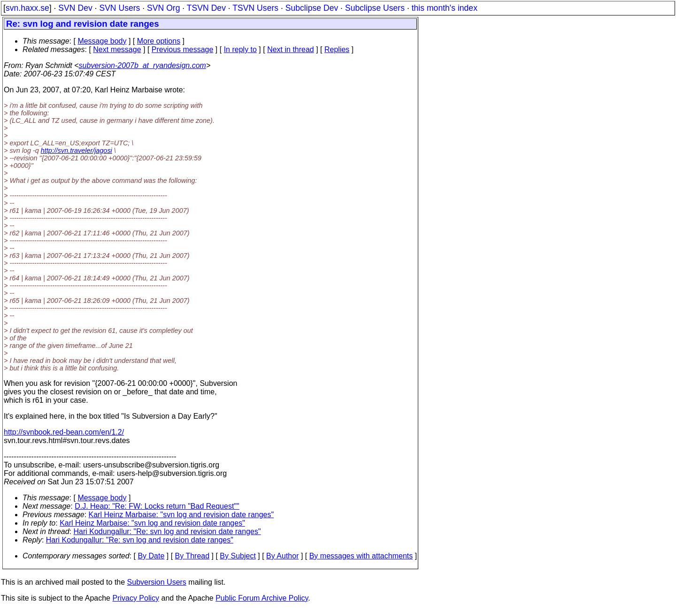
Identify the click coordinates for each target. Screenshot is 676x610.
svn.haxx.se (27, 8)
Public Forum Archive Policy (261, 598)
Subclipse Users (375, 8)
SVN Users (119, 8)
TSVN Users (255, 8)
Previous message (183, 49)
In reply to (240, 49)
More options (159, 41)
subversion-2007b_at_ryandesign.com (142, 65)
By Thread (192, 556)
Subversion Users (156, 582)
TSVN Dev (206, 8)
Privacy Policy (135, 598)
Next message (117, 49)
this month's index (444, 8)
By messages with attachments (361, 556)
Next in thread (290, 49)
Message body (101, 41)
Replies (336, 49)
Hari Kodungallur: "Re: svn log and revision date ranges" (167, 531)
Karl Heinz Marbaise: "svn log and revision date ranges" (181, 515)
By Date (151, 556)
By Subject (237, 556)
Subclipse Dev (311, 8)
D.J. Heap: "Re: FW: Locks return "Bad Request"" (157, 506)
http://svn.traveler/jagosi (76, 150)
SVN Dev (75, 8)
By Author (282, 556)
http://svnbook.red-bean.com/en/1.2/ (64, 432)
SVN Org (163, 8)
